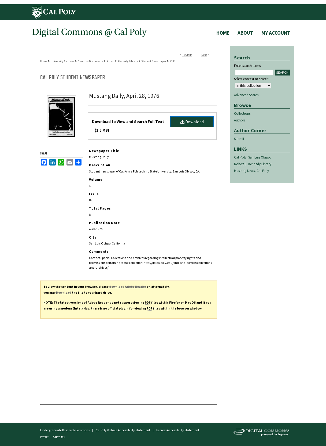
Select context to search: (251, 79)
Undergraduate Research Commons (65, 430)
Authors (239, 120)
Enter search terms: (247, 65)
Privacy (44, 436)
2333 (172, 61)
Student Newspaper (153, 61)
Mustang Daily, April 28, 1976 (124, 95)
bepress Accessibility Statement (177, 430)
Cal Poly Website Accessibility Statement (123, 430)
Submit (239, 138)
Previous (187, 55)
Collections (242, 113)
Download (192, 121)
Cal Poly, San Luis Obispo (252, 157)
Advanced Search (246, 95)
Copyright (59, 436)
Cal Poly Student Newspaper (72, 77)
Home (43, 61)
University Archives (62, 61)
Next (204, 55)
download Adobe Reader (127, 287)
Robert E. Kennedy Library (122, 61)
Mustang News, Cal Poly (251, 170)
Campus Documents (90, 61)
